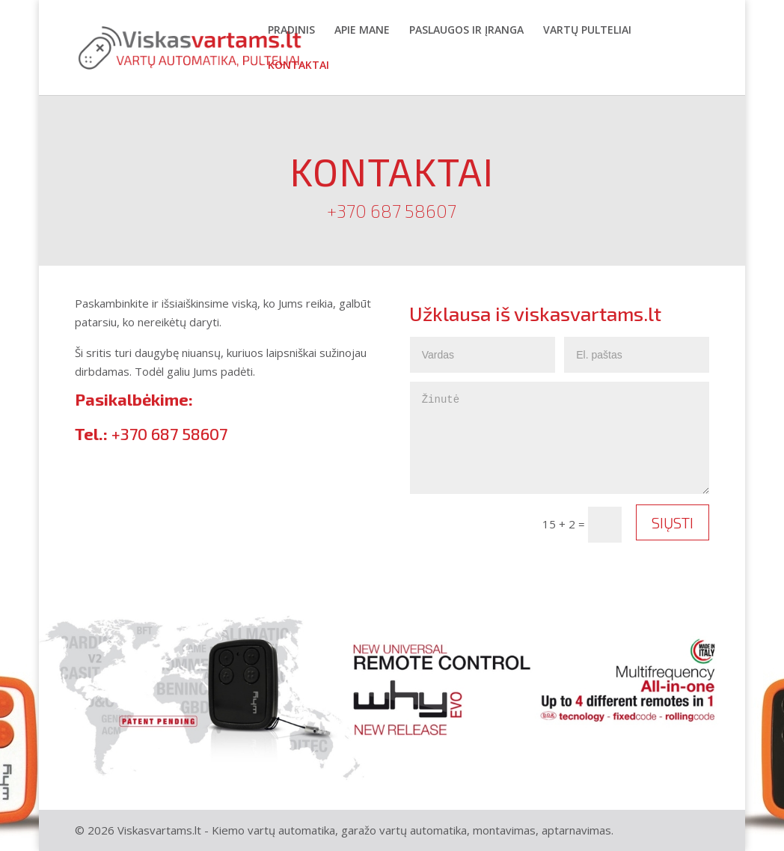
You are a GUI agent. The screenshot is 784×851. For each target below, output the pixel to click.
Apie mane (362, 31)
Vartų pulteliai (587, 31)
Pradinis (291, 31)
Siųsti (672, 522)
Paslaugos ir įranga (466, 31)
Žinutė (560, 438)
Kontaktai (298, 66)
